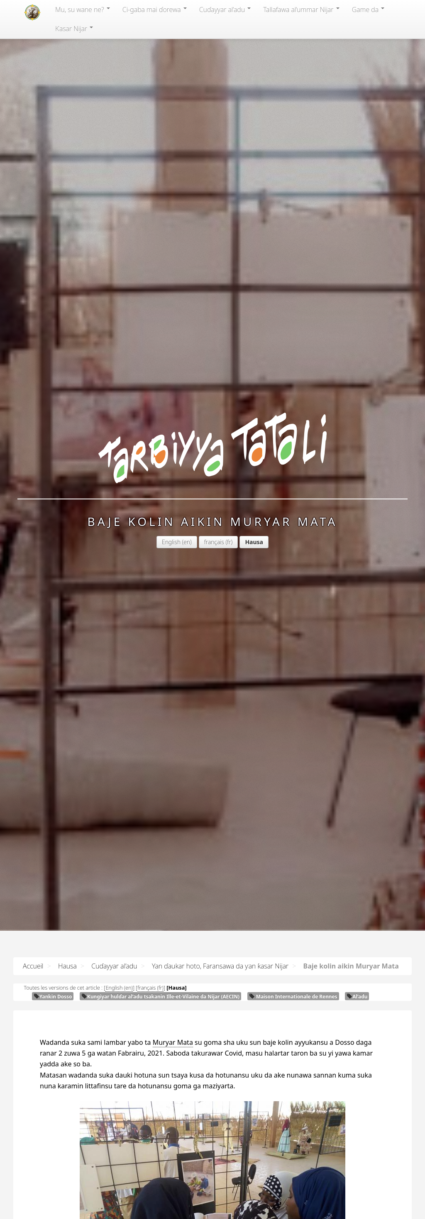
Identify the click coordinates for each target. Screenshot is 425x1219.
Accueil (33, 966)
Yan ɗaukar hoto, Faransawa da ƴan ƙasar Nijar (220, 966)
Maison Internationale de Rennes (293, 996)
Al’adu (357, 996)
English (171, 542)
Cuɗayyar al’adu (225, 9)
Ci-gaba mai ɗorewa (154, 9)
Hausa (67, 966)
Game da (368, 9)
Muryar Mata (173, 1042)
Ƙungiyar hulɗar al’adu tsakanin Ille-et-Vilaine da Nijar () (160, 996)
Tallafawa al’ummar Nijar (301, 9)
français (214, 542)
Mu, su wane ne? (82, 9)
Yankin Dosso (53, 996)
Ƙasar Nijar (74, 28)
